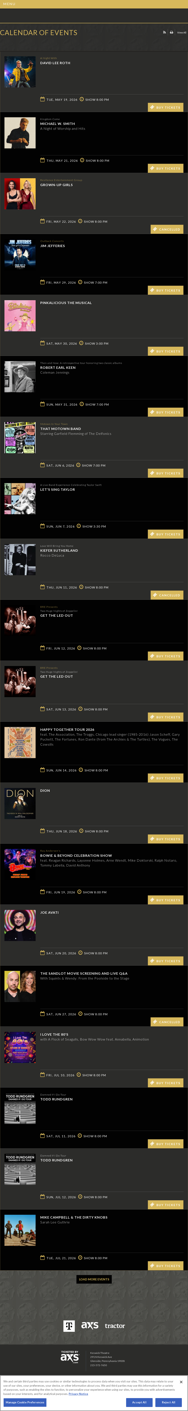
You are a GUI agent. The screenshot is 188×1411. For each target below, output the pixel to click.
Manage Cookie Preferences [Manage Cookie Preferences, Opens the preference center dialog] (25, 1402)
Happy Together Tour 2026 (67, 729)
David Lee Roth (55, 63)
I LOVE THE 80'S (54, 1034)
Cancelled (166, 229)
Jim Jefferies (52, 245)
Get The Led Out (56, 615)
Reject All (168, 1402)
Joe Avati (49, 912)
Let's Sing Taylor (57, 489)
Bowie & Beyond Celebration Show (76, 855)
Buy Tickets (165, 107)
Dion (45, 790)
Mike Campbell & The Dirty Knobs (74, 1217)
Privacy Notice (78, 1394)
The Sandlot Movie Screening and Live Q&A (84, 973)
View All (181, 32)
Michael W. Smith (57, 124)
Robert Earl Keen (58, 367)
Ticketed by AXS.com (31, 43)
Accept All (139, 1402)
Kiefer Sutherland (59, 550)
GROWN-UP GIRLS (56, 184)
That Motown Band (60, 428)
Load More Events (94, 1279)
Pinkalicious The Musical (66, 303)
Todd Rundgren (56, 1099)
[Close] (181, 1382)
